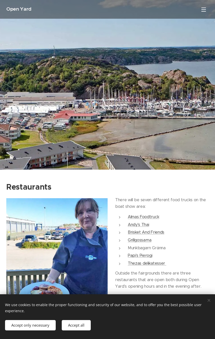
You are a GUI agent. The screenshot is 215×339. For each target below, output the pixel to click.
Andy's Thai (138, 224)
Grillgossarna (139, 240)
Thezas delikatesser (147, 263)
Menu (203, 9)
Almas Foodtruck (143, 216)
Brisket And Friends (146, 232)
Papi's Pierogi (140, 255)
